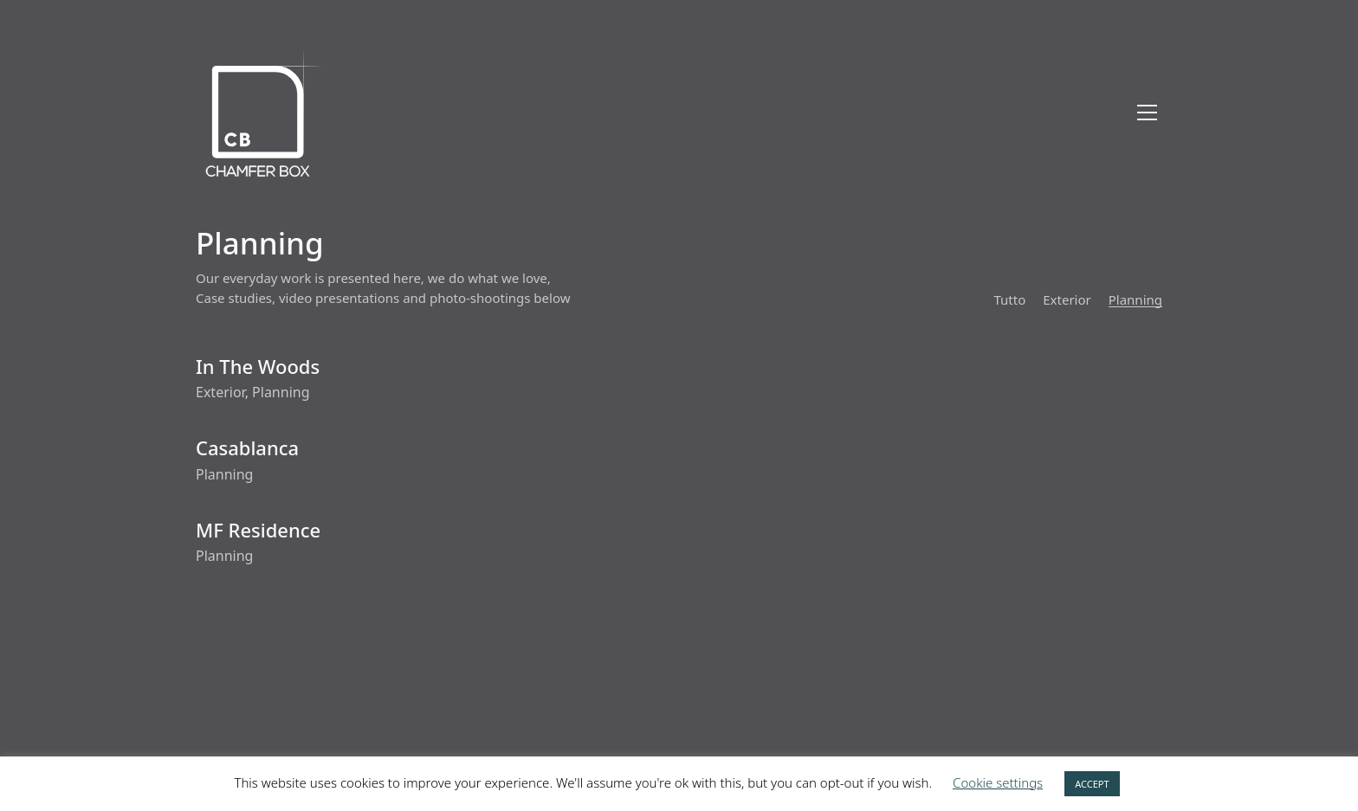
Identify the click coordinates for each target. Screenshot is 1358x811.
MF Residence (258, 530)
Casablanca (247, 447)
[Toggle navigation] (1147, 113)
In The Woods (258, 366)
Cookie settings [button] (998, 782)
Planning (1135, 299)
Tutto (1009, 299)
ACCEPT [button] (1092, 783)
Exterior (1067, 299)
